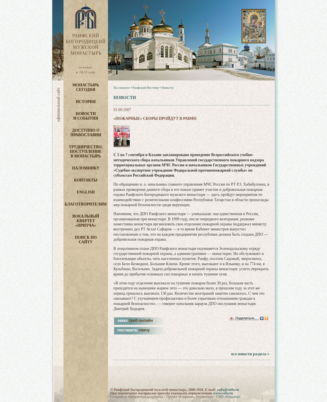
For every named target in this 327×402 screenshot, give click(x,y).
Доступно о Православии (85, 132)
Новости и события (85, 115)
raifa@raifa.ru (228, 390)
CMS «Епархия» (228, 397)
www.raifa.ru (223, 393)
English (86, 192)
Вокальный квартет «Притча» (85, 221)
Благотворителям (86, 204)
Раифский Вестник (145, 87)
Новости (167, 87)
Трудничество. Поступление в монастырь (86, 151)
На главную (121, 87)
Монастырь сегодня (85, 87)
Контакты (85, 180)
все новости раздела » (250, 354)
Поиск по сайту (86, 239)
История (86, 101)
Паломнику (85, 168)
